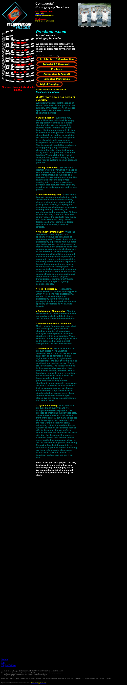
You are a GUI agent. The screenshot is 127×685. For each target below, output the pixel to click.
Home (4, 659)
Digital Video (8, 665)
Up (3, 662)
